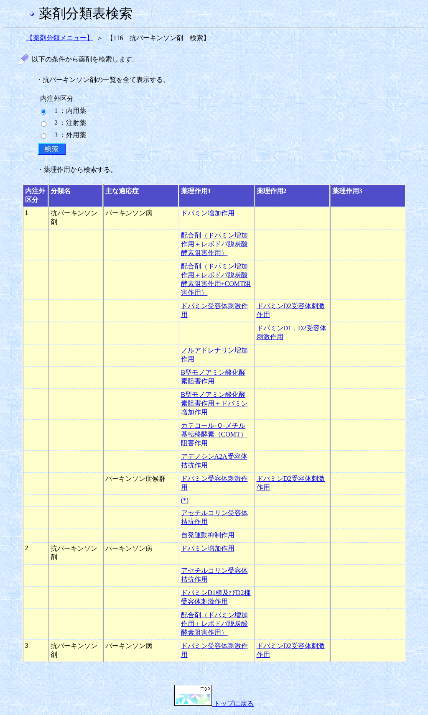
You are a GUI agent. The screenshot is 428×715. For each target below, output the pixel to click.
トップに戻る (214, 703)
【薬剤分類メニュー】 (59, 37)
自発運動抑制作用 (207, 535)
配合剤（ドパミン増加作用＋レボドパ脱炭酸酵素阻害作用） (214, 244)
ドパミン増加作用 (207, 213)
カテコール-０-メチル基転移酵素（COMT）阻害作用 (214, 434)
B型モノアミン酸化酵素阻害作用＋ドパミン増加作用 (214, 403)
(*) (185, 500)
